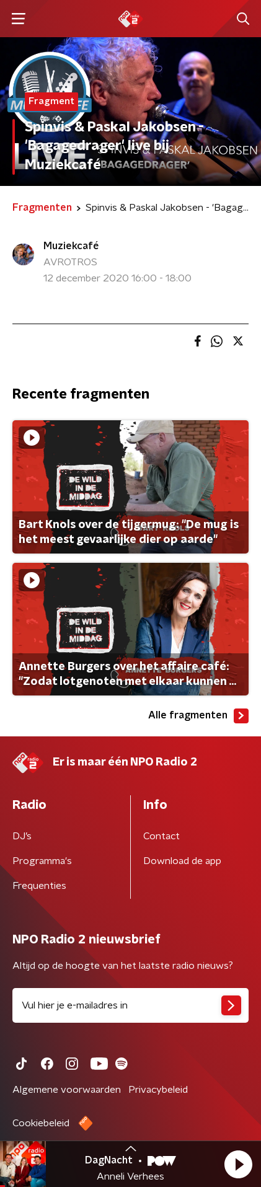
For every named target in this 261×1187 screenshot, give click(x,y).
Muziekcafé (71, 246)
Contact (161, 836)
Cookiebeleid (40, 1123)
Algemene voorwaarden (66, 1090)
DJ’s (22, 836)
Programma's (42, 861)
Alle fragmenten (198, 715)
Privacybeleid (158, 1090)
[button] (238, 1164)
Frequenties (39, 886)
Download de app (182, 861)
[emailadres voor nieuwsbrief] (130, 1005)
